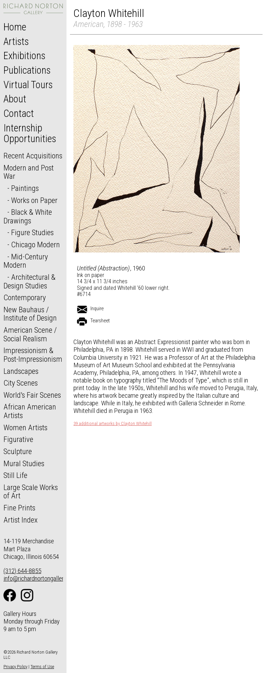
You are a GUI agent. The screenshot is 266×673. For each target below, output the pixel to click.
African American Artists (29, 411)
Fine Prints (19, 507)
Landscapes (20, 371)
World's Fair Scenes (32, 394)
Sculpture (17, 451)
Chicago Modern (35, 244)
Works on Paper (34, 200)
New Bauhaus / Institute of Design (30, 314)
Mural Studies (23, 463)
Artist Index (20, 519)
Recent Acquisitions (32, 155)
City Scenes (20, 382)
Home (14, 27)
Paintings (25, 188)
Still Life (15, 475)
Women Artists (25, 427)
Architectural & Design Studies (29, 281)
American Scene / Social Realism (30, 334)
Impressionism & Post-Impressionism (32, 354)
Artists (16, 41)
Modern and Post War (28, 172)
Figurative (18, 439)
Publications (27, 70)
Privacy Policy (15, 666)
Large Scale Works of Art (30, 491)
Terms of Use (42, 666)
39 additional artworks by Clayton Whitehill (112, 423)
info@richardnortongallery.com (41, 578)
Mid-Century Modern (25, 261)
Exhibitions (24, 56)
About (14, 99)
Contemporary (24, 297)
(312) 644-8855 (22, 571)
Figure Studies (32, 232)
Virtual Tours (28, 85)
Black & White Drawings (27, 216)
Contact (18, 113)
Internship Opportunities (29, 133)
